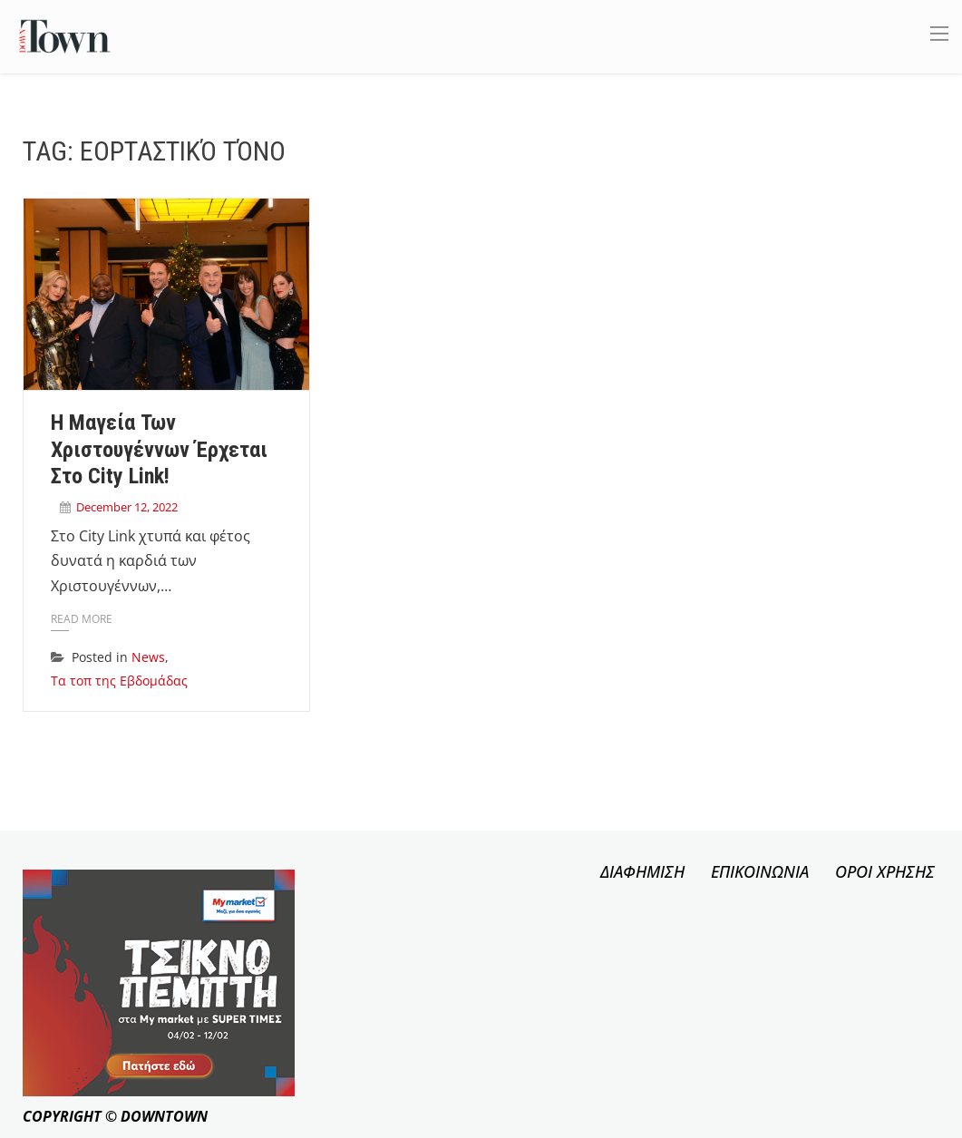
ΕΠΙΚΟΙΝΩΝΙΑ (760, 871)
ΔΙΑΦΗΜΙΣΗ (642, 871)
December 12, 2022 (127, 507)
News (148, 657)
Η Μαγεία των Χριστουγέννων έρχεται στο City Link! (159, 450)
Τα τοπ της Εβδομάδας (119, 680)
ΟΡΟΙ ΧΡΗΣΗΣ (885, 871)
